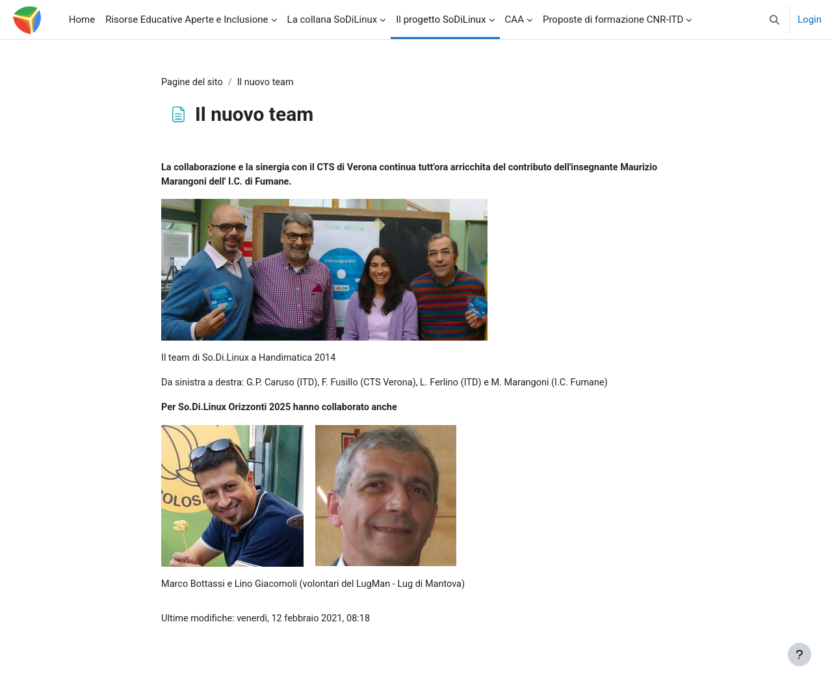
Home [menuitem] (82, 19)
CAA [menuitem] (514, 19)
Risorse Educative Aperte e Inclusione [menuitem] (186, 19)
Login (810, 19)
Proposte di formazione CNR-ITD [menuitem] (613, 19)
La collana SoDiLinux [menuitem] (332, 19)
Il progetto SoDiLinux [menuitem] (441, 19)
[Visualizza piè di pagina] (799, 654)
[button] (774, 19)
